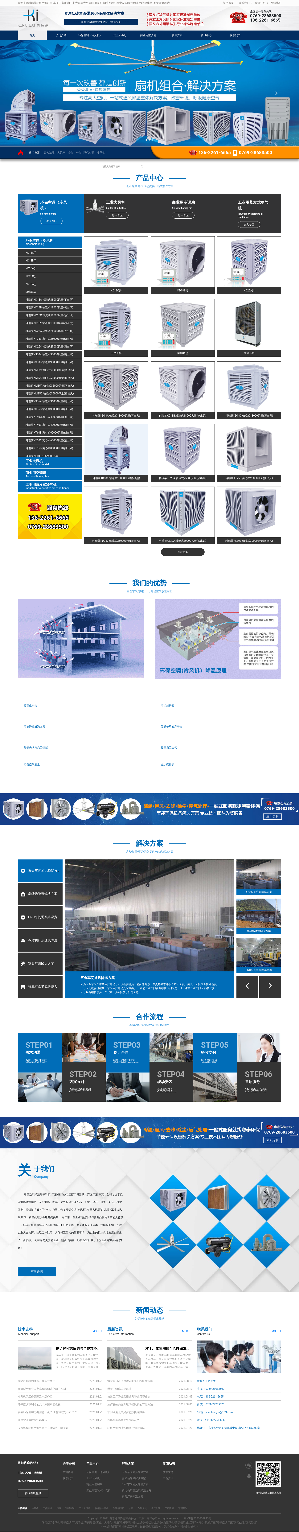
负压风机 (142, 1508)
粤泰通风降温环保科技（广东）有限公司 (133, 1518)
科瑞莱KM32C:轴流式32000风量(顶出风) (50, 378)
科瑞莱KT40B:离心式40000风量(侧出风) (49, 424)
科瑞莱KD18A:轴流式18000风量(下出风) (49, 299)
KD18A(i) (31, 284)
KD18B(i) (31, 260)
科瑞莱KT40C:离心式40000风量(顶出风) (49, 417)
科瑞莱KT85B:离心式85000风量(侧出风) (49, 448)
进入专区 (51, 221)
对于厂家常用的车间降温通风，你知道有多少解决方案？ (188, 1349)
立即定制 (272, 816)
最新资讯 (168, 1478)
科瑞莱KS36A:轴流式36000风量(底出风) (49, 401)
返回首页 (228, 2)
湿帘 (70, 152)
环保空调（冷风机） (90, 35)
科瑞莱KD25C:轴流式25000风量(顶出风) (49, 346)
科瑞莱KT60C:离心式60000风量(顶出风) (49, 440)
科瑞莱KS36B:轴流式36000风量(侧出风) (49, 409)
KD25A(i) (31, 268)
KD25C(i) (31, 276)
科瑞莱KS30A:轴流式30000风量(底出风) (49, 354)
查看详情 (37, 1272)
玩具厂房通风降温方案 (40, 987)
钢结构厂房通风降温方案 (42, 941)
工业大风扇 (84, 1508)
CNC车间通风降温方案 (40, 917)
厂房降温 (169, 1508)
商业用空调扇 (148, 35)
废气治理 (49, 152)
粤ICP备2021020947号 (197, 1518)
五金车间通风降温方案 (40, 871)
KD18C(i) (31, 252)
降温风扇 (31, 292)
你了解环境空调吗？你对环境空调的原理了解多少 (93, 1349)
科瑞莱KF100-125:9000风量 (42, 456)
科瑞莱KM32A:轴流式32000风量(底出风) (50, 370)
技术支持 (168, 1472)
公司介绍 (260, 2)
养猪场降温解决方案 (39, 894)
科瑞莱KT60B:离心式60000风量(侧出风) (49, 432)
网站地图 (276, 2)
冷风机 (101, 152)
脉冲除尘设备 (102, 1508)
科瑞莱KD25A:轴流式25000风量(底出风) (49, 331)
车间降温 (47, 1508)
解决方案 (177, 35)
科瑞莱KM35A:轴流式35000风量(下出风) (50, 385)
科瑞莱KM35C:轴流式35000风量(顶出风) (50, 393)
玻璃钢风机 (118, 1508)
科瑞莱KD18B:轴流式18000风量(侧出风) (49, 307)
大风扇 (61, 152)
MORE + (97, 1331)
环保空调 (89, 152)
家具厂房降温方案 (37, 964)
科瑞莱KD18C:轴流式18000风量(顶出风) (49, 315)
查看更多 (182, 552)
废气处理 (155, 1508)
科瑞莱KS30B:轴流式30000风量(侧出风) (49, 362)
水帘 (78, 152)
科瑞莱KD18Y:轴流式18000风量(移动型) (49, 323)
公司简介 (68, 1472)
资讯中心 (206, 35)
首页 (32, 35)
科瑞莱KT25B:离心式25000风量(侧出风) (49, 338)
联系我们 (244, 2)
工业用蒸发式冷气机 (98, 1490)
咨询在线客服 (33, 1493)
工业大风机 (119, 35)
